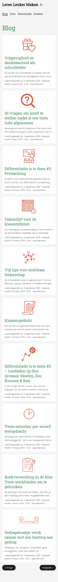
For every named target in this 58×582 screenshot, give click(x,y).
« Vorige (9, 567)
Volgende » (47, 567)
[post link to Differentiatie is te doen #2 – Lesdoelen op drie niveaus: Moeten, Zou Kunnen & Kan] (29, 372)
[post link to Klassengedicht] (29, 319)
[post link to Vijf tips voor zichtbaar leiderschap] (29, 271)
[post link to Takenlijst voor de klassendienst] (29, 220)
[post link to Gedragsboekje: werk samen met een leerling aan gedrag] (29, 536)
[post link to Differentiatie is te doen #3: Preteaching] (29, 170)
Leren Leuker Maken (20, 4)
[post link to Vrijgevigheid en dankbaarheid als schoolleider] (29, 61)
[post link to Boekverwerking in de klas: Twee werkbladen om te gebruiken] (29, 480)
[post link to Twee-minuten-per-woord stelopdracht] (29, 428)
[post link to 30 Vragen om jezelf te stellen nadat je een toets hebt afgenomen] (29, 116)
